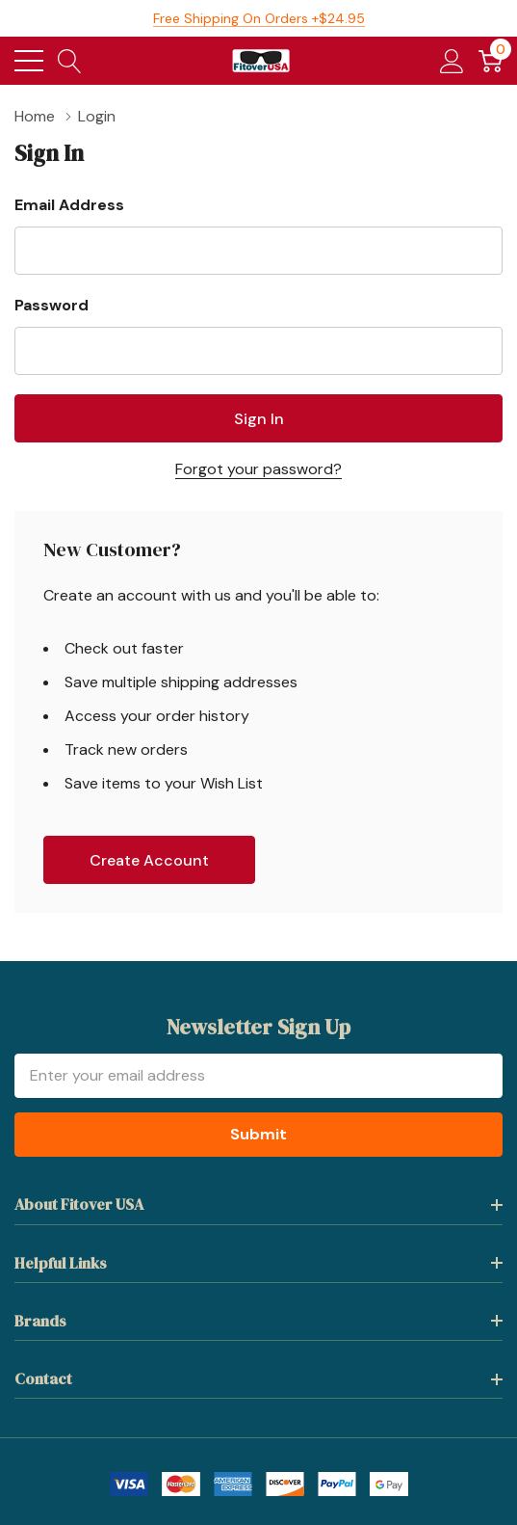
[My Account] (452, 60)
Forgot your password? (258, 469)
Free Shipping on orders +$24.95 (259, 18)
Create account (149, 860)
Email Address (69, 205)
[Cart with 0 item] (490, 60)
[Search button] (70, 60)
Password (51, 305)
